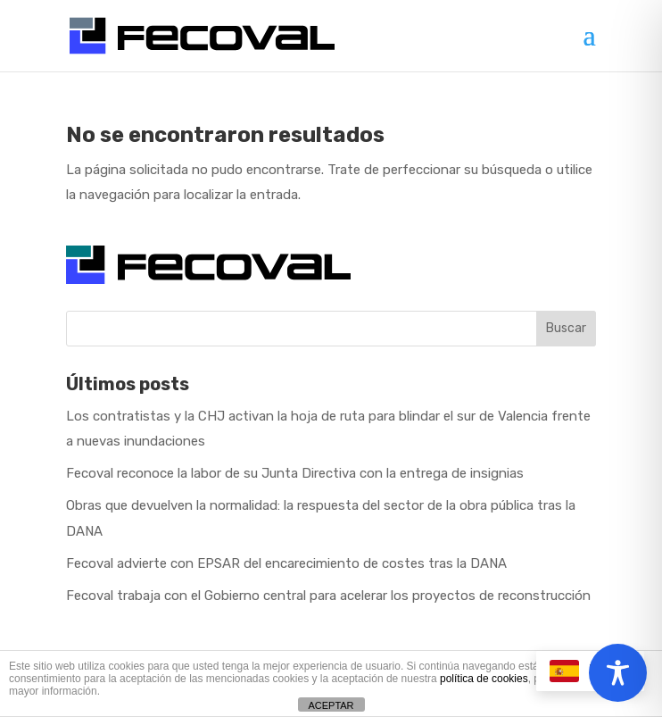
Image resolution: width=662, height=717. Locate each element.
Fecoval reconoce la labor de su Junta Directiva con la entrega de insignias (295, 473)
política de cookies (484, 678)
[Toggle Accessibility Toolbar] (618, 673)
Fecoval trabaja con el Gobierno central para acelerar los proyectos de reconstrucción (328, 596)
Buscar (566, 328)
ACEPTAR (330, 705)
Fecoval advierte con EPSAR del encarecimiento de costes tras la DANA (286, 563)
